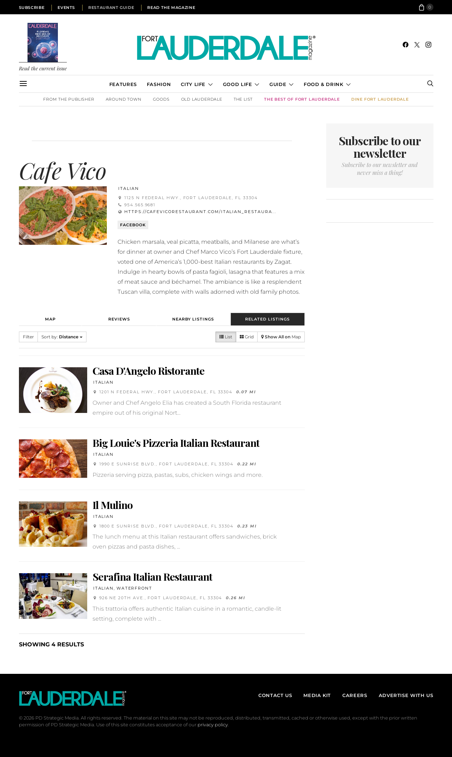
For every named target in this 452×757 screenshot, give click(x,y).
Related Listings (267, 319)
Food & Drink (323, 84)
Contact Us (275, 695)
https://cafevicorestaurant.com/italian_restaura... (200, 211)
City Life (193, 84)
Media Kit (317, 695)
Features (123, 84)
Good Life (237, 84)
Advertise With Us (406, 695)
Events (66, 7)
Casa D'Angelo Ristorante (148, 370)
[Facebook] (406, 44)
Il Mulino (113, 504)
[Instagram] (428, 44)
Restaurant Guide (111, 7)
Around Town (123, 99)
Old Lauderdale (201, 99)
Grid (247, 336)
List (225, 336)
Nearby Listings (193, 319)
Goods (161, 99)
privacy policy (213, 724)
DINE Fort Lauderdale (380, 99)
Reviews (119, 319)
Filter (28, 336)
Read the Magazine (171, 7)
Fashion (159, 84)
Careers (354, 695)
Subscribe (32, 7)
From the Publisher (68, 99)
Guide (277, 84)
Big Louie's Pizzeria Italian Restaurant (176, 442)
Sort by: (62, 336)
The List (243, 99)
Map (50, 319)
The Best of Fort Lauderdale (302, 99)
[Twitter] (417, 44)
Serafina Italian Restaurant (152, 576)
